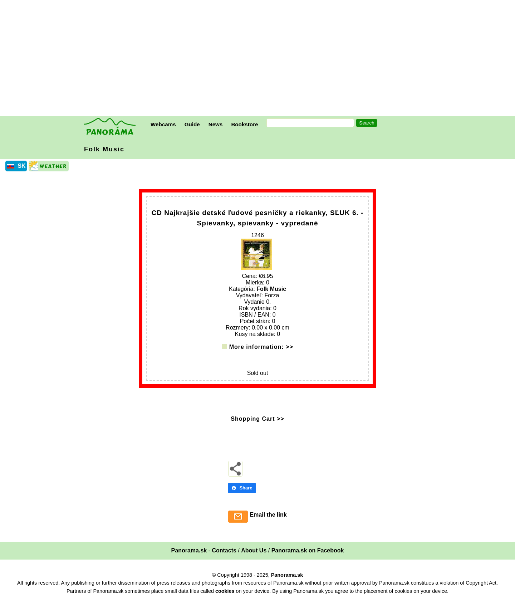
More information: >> (261, 351)
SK (21, 166)
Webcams (163, 124)
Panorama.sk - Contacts (203, 555)
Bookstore (244, 124)
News (216, 124)
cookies (225, 595)
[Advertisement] (259, 59)
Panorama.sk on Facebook (307, 555)
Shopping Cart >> (257, 423)
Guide (192, 124)
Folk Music (104, 149)
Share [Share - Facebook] (241, 492)
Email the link (268, 519)
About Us (253, 555)
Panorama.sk (287, 579)
